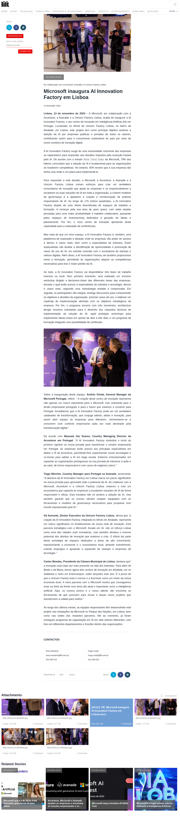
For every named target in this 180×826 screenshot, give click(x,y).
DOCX (72, 675)
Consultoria (42, 11)
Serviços (90, 11)
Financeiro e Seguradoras (67, 11)
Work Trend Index (93, 159)
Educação (152, 11)
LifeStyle (103, 11)
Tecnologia (26, 11)
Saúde (13, 11)
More (173, 11)
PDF (61, 675)
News (4, 11)
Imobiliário (138, 11)
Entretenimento (120, 11)
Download (37, 724)
